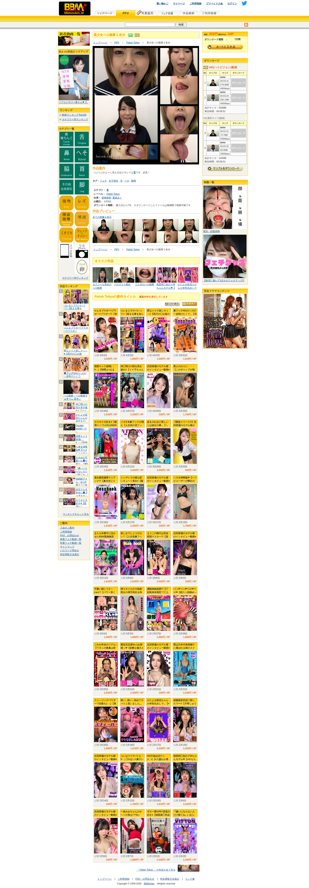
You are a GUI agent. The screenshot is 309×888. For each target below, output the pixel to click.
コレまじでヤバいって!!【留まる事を (74, 307)
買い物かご (162, 3)
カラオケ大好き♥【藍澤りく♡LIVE (81, 505)
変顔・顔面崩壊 (211, 231)
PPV (116, 42)
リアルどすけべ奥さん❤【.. (73, 102)
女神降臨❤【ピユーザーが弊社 (81, 451)
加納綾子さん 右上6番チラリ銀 (81, 483)
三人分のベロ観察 (144, 284)
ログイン (232, 3)
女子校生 (113, 180)
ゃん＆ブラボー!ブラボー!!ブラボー (76, 329)
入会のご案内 (67, 527)
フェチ (103, 180)
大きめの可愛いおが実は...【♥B (82, 460)
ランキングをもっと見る (76, 514)
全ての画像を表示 (102, 217)
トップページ (100, 42)
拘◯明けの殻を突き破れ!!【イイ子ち (81, 409)
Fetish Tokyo (133, 42)
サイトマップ (67, 546)
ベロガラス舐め (122, 284)
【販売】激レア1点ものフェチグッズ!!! (223, 280)
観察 (133, 180)
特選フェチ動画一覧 (70, 543)
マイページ (179, 3)
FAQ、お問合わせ (69, 535)
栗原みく (117, 197)
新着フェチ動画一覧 (70, 539)
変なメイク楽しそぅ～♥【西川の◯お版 (75, 352)
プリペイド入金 (214, 3)
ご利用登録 (195, 3)
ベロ (127, 180)
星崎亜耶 (106, 197)
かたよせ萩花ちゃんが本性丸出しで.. (81, 420)
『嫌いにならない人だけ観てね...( (82, 471)
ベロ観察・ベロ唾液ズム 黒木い (75, 397)
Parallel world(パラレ (81, 428)
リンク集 (190, 879)
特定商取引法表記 (69, 554)
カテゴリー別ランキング (75, 119)
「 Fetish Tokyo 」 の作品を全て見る (156, 869)
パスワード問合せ (69, 550)
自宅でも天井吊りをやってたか (81, 494)
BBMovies (149, 883)
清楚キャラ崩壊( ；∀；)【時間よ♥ (81, 441)
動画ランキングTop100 (74, 114)
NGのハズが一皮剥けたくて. (75, 375)
